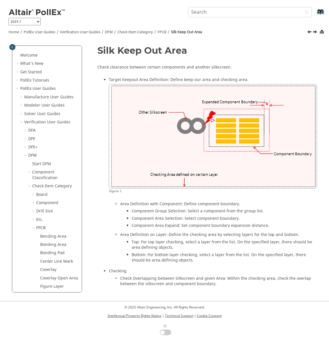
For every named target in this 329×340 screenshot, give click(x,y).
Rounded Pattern (56, 116)
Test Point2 (46, 222)
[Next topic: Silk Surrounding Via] (315, 32)
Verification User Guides (80, 32)
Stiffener (48, 155)
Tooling (43, 230)
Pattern (43, 197)
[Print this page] (322, 32)
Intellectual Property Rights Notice (135, 315)
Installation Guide (43, 289)
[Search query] (250, 12)
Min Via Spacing (55, 99)
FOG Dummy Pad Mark (56, 46)
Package (44, 180)
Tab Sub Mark (53, 164)
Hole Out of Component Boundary (51, 63)
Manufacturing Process (54, 80)
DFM (109, 32)
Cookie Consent (209, 315)
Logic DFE (37, 264)
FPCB (162, 32)
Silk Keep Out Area (186, 32)
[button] (38, 58)
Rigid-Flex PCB (54, 108)
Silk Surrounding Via (56, 136)
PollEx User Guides (39, 32)
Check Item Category (135, 32)
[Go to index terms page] (314, 15)
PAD (40, 189)
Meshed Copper (55, 91)
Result (38, 247)
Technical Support (179, 315)
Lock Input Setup (48, 255)
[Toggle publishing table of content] (12, 47)
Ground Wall (48, 172)
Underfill (44, 239)
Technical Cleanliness (49, 272)
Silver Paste (51, 147)
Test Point (45, 214)
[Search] (305, 12)
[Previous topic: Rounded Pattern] (310, 32)
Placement (46, 205)
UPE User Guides (40, 280)
